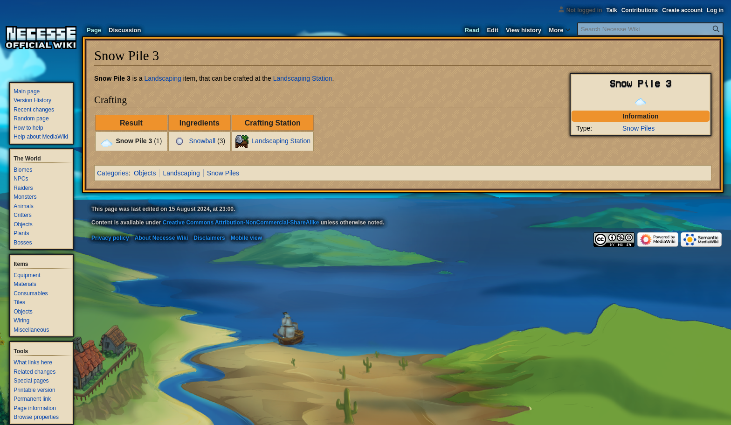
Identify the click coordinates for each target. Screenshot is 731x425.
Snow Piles (638, 128)
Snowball (202, 141)
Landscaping (162, 78)
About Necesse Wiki (161, 238)
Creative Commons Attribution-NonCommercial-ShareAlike (241, 222)
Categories (113, 173)
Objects (145, 173)
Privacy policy (110, 238)
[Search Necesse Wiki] (650, 29)
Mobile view (246, 238)
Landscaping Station (302, 78)
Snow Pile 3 (112, 78)
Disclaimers (209, 238)
